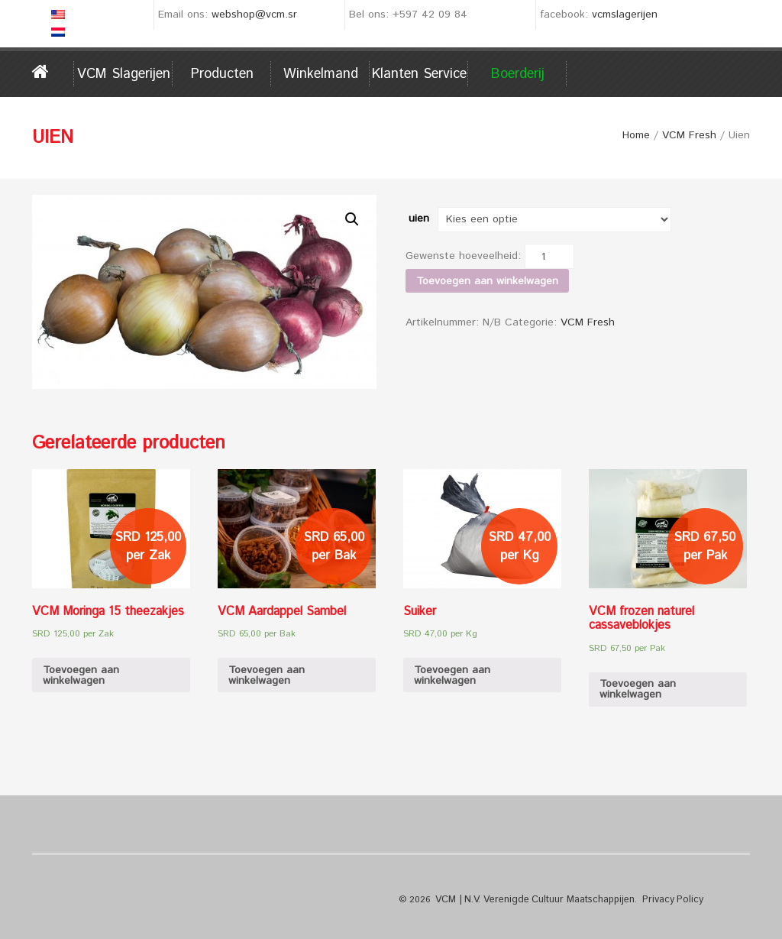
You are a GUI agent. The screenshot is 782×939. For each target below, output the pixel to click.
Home (53, 71)
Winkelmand (320, 74)
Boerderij (517, 74)
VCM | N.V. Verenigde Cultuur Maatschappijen (530, 899)
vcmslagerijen (625, 14)
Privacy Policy (661, 899)
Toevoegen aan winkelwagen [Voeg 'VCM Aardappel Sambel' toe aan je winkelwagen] (266, 675)
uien (419, 218)
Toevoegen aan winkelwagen (487, 281)
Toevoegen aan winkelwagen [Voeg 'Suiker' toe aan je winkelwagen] (452, 675)
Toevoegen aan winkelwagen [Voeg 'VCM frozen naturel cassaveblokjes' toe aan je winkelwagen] (637, 689)
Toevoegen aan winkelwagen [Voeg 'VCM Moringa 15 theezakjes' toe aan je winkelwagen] (81, 675)
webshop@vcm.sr (254, 14)
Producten (222, 74)
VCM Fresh (689, 135)
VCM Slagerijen (123, 74)
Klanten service (419, 74)
